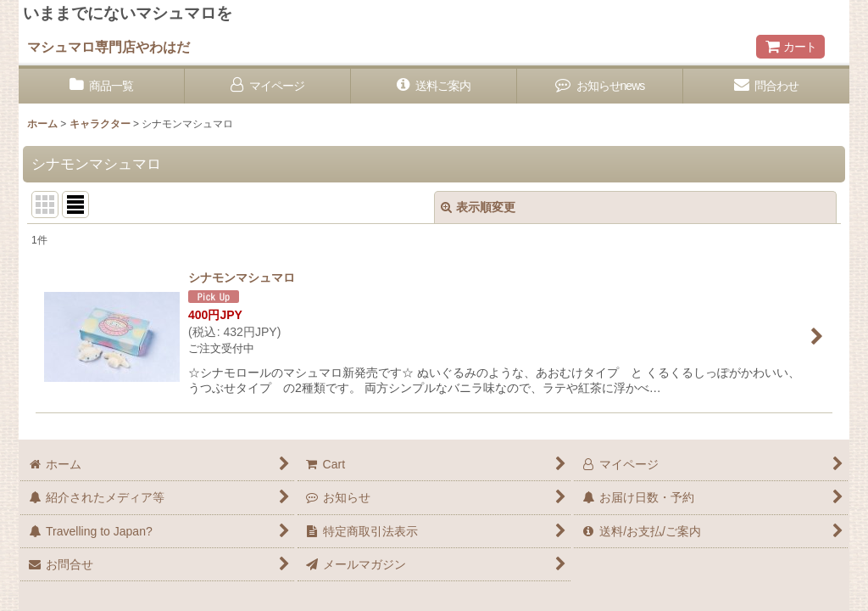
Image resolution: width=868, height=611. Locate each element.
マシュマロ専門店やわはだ (108, 46)
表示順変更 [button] (478, 207)
